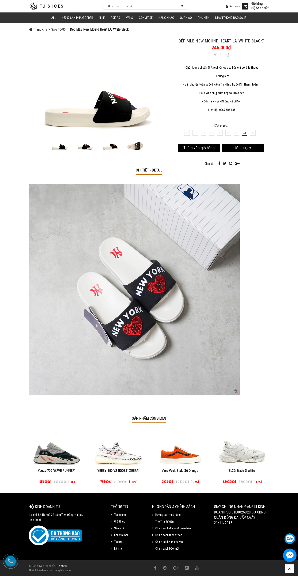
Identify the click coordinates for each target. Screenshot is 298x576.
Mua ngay (243, 147)
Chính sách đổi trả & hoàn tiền (173, 528)
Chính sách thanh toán (168, 535)
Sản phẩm (120, 528)
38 (203, 133)
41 (228, 133)
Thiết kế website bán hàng (44, 570)
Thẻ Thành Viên (164, 521)
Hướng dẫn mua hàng (168, 514)
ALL (53, 18)
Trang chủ (120, 514)
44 (253, 133)
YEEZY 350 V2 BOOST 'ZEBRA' (118, 471)
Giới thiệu (119, 521)
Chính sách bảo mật (167, 548)
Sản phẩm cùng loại (149, 418)
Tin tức (118, 541)
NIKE (102, 18)
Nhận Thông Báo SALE (230, 18)
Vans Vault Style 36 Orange (180, 471)
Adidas (115, 18)
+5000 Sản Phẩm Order (77, 18)
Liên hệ (118, 548)
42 (236, 133)
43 (244, 133)
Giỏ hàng (257, 3)
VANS (129, 18)
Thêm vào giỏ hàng (199, 147)
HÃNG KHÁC (166, 18)
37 (195, 133)
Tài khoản (233, 6)
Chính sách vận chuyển (169, 541)
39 (211, 133)
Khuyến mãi (121, 535)
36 (187, 133)
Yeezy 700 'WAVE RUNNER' (56, 471)
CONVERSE (146, 18)
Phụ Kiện (203, 18)
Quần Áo (186, 18)
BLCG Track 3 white (241, 471)
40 (220, 133)
